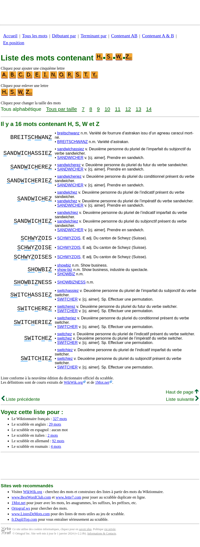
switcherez (66, 312)
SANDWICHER (70, 158)
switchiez (65, 356)
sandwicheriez (69, 176)
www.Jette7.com (68, 503)
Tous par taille (61, 109)
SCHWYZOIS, (69, 239)
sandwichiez (67, 213)
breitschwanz (68, 133)
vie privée (110, 535)
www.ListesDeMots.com (31, 520)
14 (148, 109)
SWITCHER (67, 305)
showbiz (64, 270)
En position (13, 42)
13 (138, 109)
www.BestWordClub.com (31, 503)
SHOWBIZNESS (71, 287)
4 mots (56, 452)
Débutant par (64, 35)
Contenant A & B (158, 35)
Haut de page (182, 397)
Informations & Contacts (101, 539)
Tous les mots (34, 35)
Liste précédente (20, 405)
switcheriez (66, 324)
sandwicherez (69, 165)
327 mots (60, 424)
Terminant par (93, 35)
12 (128, 109)
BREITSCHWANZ (72, 142)
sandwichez (67, 192)
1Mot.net (102, 388)
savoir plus (85, 535)
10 (107, 109)
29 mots (55, 430)
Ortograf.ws (21, 514)
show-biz (64, 274)
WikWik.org (73, 388)
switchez (64, 340)
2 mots (53, 441)
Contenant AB (124, 35)
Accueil (10, 35)
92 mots (58, 447)
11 (117, 109)
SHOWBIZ (66, 278)
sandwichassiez (70, 149)
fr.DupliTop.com (24, 525)
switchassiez (68, 296)
